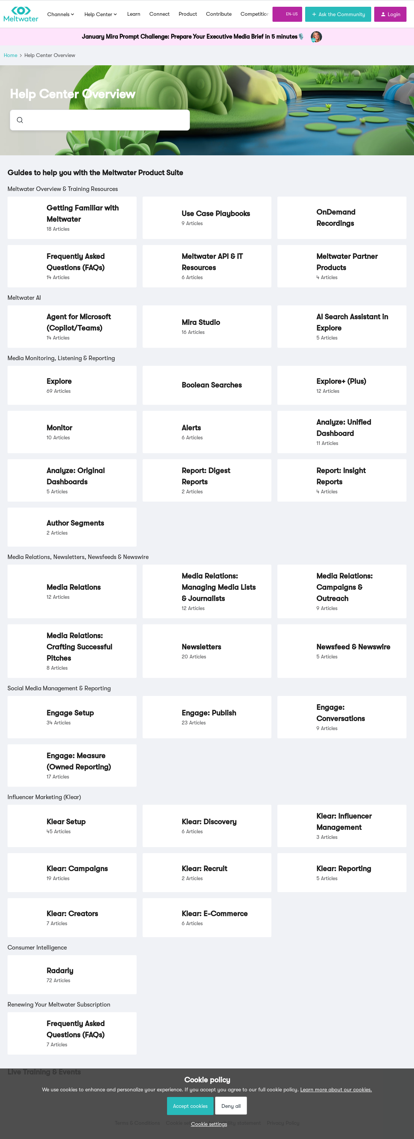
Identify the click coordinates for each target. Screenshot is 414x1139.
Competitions (256, 14)
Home (10, 55)
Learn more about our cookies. (336, 1089)
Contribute (219, 14)
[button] (207, 1124)
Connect (159, 14)
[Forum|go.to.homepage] (21, 14)
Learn (133, 14)
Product (188, 14)
